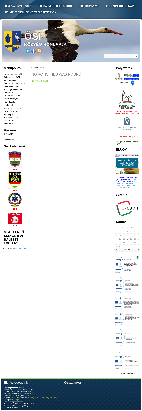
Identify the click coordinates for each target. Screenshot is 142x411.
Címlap (34, 68)
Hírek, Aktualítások (18, 6)
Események (8, 115)
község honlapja (52, 39)
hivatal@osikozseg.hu (36, 398)
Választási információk (12, 108)
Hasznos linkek (9, 140)
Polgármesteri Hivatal (121, 6)
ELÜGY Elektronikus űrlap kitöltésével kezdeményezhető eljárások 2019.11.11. (127, 185)
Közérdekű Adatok (11, 118)
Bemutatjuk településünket (14, 90)
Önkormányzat (89, 6)
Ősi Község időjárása (127, 373)
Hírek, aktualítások (11, 86)
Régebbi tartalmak (11, 111)
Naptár (41, 68)
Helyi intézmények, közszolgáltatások (30, 12)
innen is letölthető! (19, 249)
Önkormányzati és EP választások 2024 (12, 78)
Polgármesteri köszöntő (55, 6)
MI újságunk (8, 105)
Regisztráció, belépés (127, 137)
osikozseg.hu (15, 400)
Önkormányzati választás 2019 (15, 83)
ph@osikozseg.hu (52, 398)
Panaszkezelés (9, 121)
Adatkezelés (8, 124)
